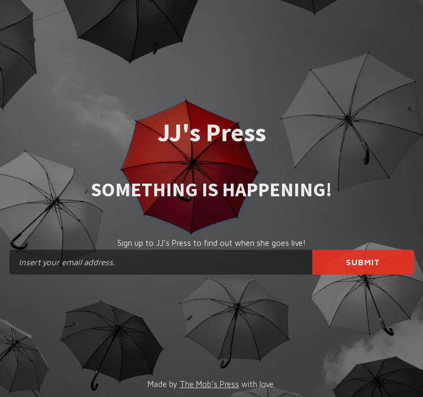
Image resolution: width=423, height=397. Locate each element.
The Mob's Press (209, 384)
